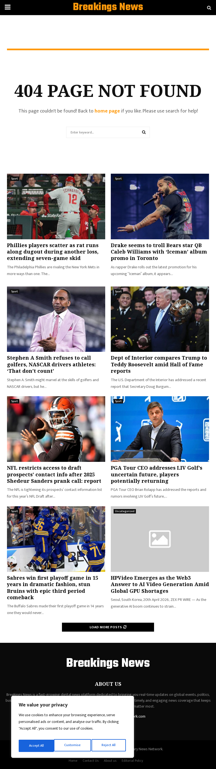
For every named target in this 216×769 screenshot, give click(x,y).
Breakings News (108, 8)
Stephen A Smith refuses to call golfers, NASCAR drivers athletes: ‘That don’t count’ (51, 364)
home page (107, 111)
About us (110, 760)
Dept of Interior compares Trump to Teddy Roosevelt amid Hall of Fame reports (159, 364)
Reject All (73, 745)
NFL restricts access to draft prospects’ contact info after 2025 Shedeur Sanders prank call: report (54, 474)
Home (73, 760)
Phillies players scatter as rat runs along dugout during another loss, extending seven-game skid (53, 252)
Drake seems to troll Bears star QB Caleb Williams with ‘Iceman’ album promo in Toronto (159, 252)
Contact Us (91, 760)
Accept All (109, 745)
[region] (72, 728)
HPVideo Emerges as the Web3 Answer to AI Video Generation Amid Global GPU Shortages (160, 584)
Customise (36, 745)
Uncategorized (125, 511)
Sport (14, 178)
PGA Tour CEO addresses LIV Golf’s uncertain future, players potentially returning (156, 474)
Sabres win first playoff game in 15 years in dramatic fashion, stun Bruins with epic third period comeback (52, 587)
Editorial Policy (132, 760)
